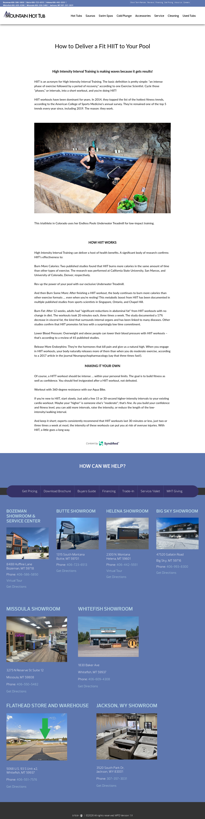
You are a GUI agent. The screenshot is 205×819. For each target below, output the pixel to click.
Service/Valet (150, 491)
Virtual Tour (14, 581)
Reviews (150, 2)
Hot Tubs (76, 16)
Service (159, 16)
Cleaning (173, 16)
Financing (159, 2)
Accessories (143, 16)
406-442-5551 (127, 565)
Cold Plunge (124, 16)
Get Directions (16, 587)
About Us (178, 2)
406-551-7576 (27, 780)
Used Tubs (189, 16)
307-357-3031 (117, 779)
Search (194, 3)
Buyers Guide (87, 491)
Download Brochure (57, 491)
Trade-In (128, 491)
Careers (186, 2)
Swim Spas (106, 16)
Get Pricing (168, 2)
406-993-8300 (177, 567)
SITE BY (77, 815)
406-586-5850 (27, 574)
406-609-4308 (99, 679)
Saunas (90, 16)
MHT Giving (174, 491)
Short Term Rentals (138, 2)
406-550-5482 (27, 684)
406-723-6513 (77, 565)
